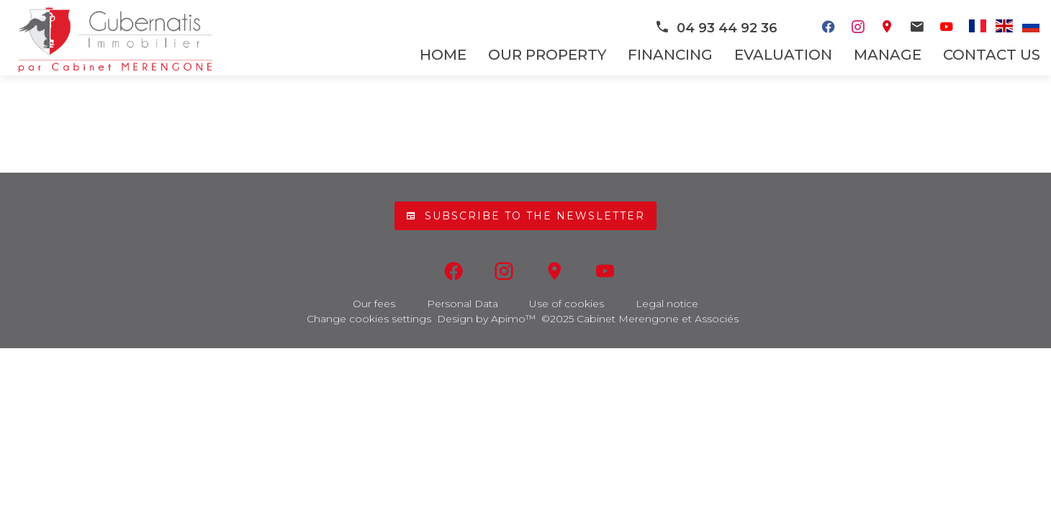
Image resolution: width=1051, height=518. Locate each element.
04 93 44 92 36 (715, 28)
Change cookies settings (369, 318)
